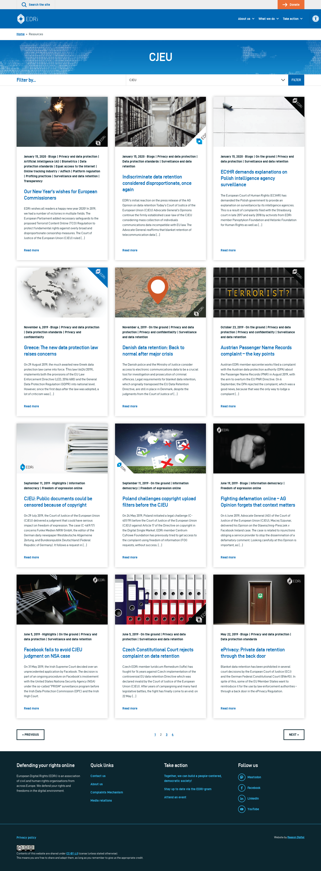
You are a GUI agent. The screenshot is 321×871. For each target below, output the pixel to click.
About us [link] (244, 18)
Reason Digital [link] (295, 837)
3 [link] (166, 734)
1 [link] (155, 734)
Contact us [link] (98, 776)
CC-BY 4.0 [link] (72, 853)
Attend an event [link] (175, 797)
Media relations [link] (101, 800)
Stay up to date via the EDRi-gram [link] (187, 789)
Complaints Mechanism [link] (106, 792)
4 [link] (172, 734)
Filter (296, 80)
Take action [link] (290, 18)
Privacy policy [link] (26, 837)
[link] (315, 18)
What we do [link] (267, 18)
